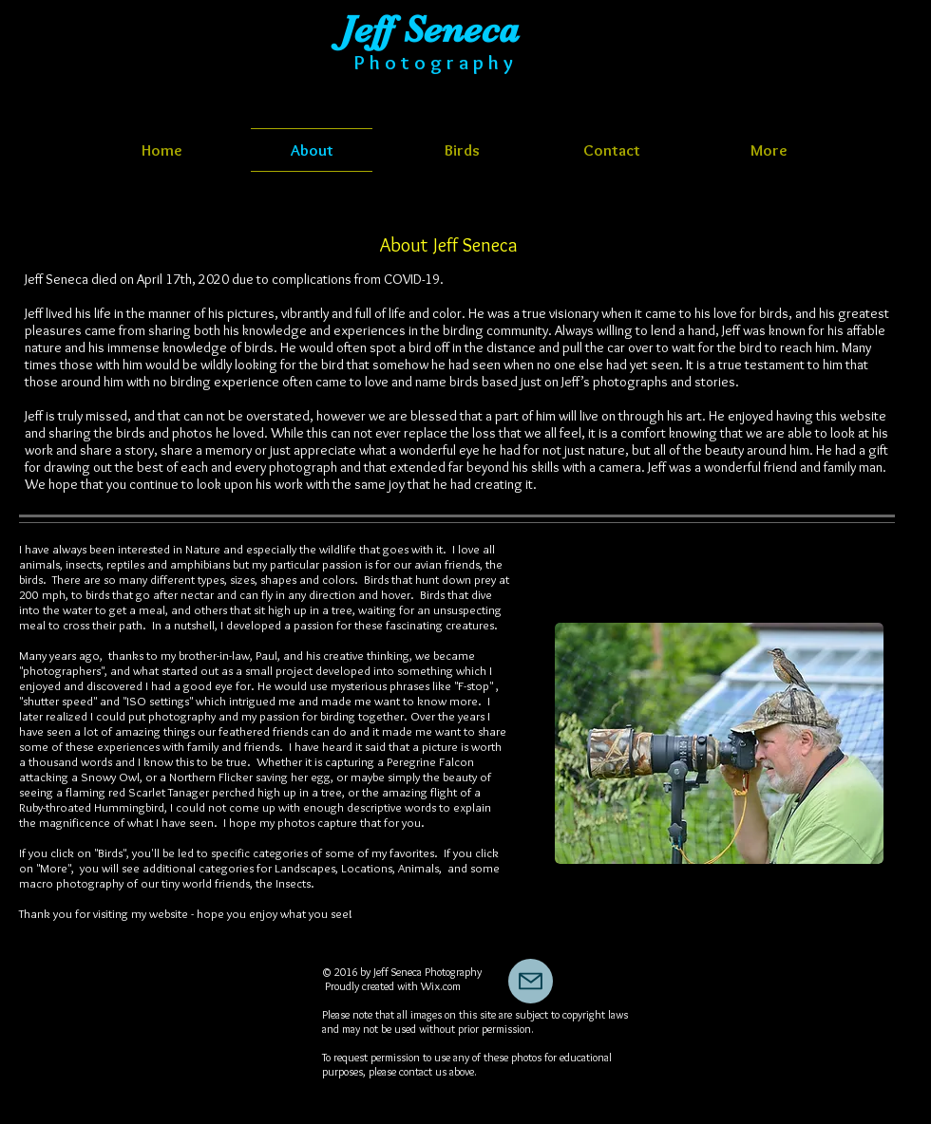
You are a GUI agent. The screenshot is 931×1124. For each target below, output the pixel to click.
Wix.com (441, 986)
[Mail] (530, 981)
